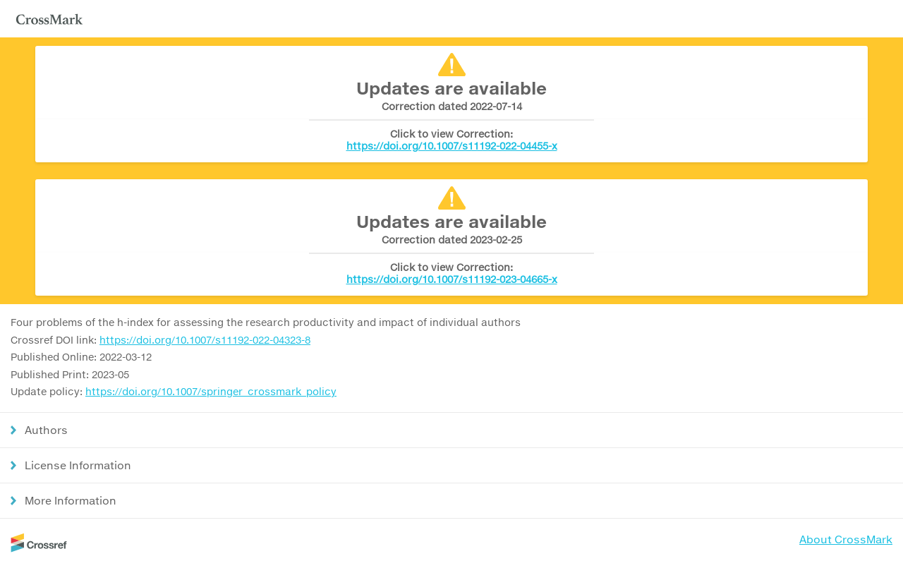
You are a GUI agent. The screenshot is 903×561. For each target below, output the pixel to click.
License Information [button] (78, 465)
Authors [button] (46, 429)
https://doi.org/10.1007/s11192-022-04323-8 (204, 340)
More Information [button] (70, 500)
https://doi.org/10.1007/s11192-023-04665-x (451, 279)
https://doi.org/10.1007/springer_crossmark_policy (211, 391)
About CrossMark (845, 539)
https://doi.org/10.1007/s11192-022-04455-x (451, 146)
